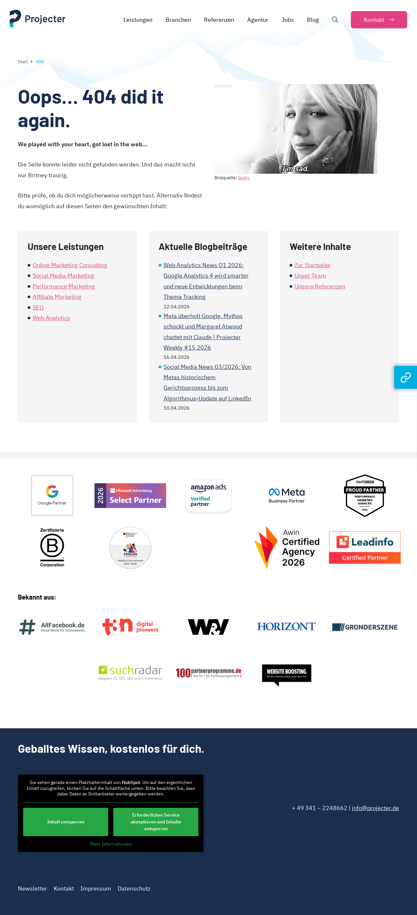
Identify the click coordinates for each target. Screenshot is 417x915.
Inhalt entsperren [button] (65, 821)
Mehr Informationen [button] (111, 844)
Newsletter (32, 888)
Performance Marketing (64, 286)
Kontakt (64, 888)
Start (23, 62)
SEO (38, 307)
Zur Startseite (312, 265)
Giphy (244, 178)
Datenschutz (134, 888)
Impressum (95, 888)
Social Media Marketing (63, 275)
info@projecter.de (375, 808)
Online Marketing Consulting (70, 265)
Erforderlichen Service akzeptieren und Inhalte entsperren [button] (156, 821)
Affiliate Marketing (57, 296)
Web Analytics (51, 318)
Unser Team (310, 275)
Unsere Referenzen (320, 286)
